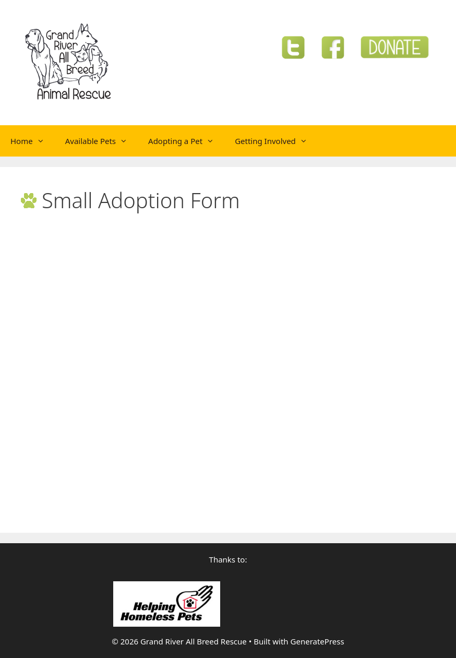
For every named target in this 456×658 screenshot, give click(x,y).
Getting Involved (276, 141)
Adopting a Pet (186, 141)
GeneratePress (317, 641)
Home (32, 141)
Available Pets (101, 141)
